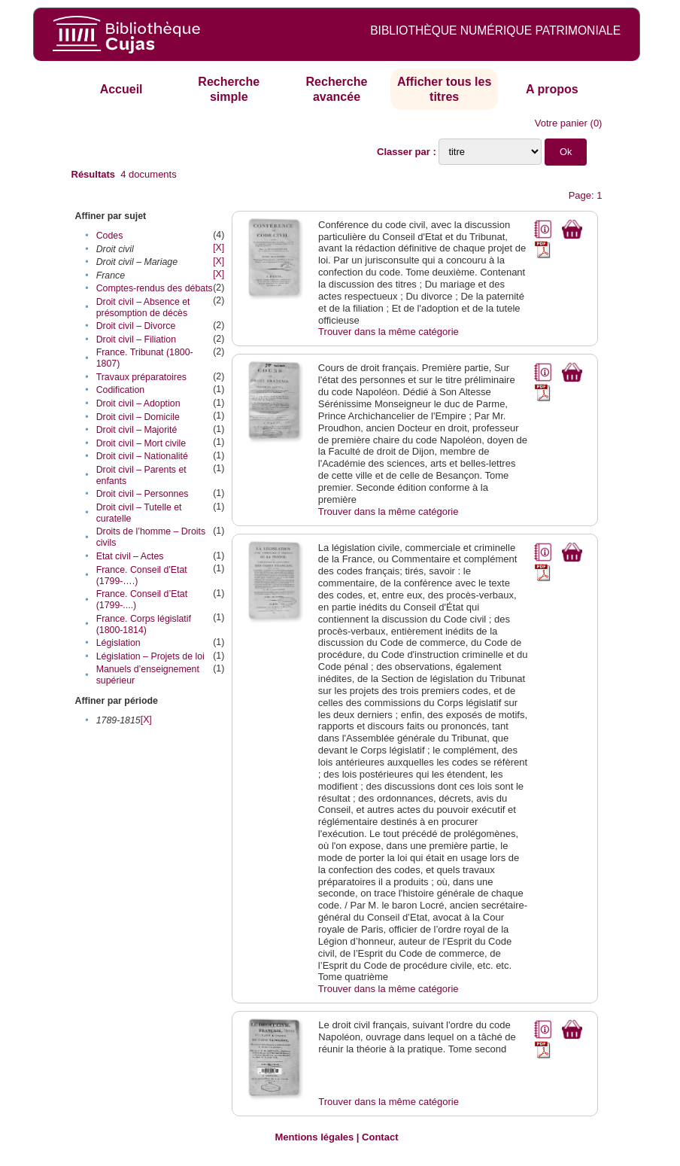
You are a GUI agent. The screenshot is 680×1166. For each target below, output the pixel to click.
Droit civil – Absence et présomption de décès (143, 307)
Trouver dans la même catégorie (388, 331)
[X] (218, 247)
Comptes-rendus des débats (154, 288)
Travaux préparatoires (141, 377)
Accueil (121, 89)
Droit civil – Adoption (138, 403)
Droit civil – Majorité (137, 430)
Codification (120, 390)
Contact (380, 1137)
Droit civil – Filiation (136, 339)
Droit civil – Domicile (138, 417)
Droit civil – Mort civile (141, 443)
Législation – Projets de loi (150, 656)
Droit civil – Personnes (142, 494)
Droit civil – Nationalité (142, 456)
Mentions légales (314, 1137)
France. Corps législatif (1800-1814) (143, 624)
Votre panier (561, 123)
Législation (118, 643)
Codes (109, 235)
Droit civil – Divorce (136, 326)
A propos (552, 89)
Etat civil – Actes (130, 556)
